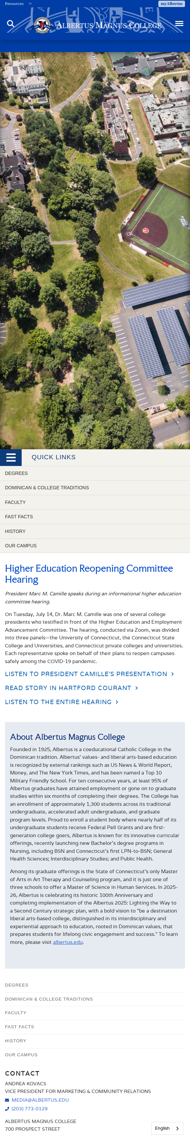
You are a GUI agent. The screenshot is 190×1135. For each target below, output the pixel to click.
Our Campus (21, 545)
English (162, 1128)
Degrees (16, 473)
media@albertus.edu (40, 1100)
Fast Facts (19, 516)
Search (10, 23)
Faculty (15, 502)
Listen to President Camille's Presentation (86, 673)
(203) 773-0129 (30, 1108)
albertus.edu (68, 942)
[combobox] (167, 1128)
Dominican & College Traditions (47, 487)
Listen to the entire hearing (58, 701)
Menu (179, 20)
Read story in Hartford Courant (68, 687)
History (15, 531)
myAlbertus (172, 3)
